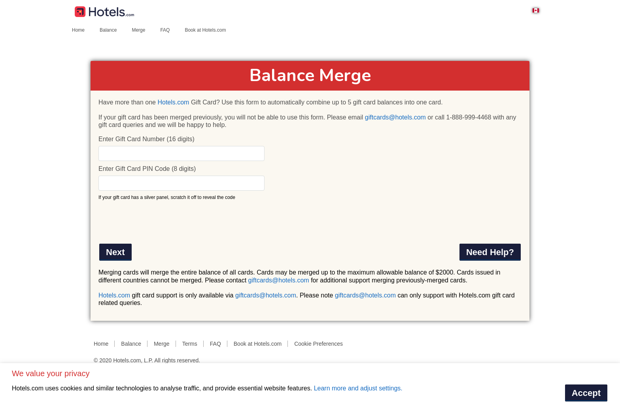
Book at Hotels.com (205, 30)
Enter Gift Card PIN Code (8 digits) (147, 168)
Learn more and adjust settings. (358, 388)
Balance (108, 30)
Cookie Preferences (318, 344)
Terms (189, 344)
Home (78, 30)
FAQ (165, 30)
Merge (138, 30)
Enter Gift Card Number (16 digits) (146, 139)
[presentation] (158, 221)
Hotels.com (173, 102)
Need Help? (490, 252)
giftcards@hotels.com (395, 117)
